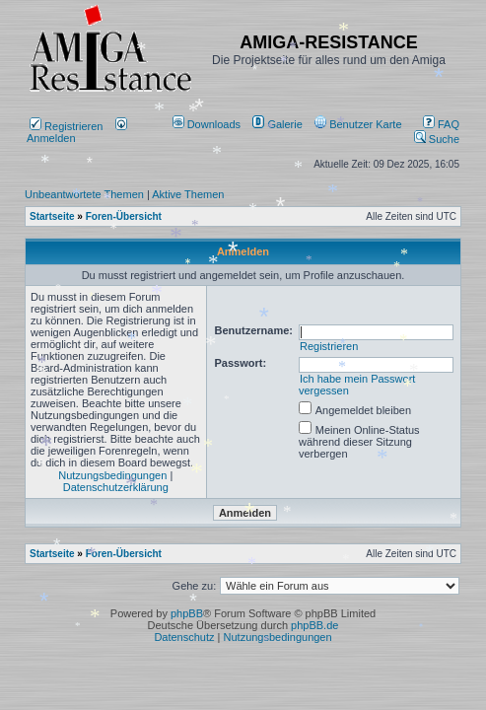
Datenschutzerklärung (116, 487)
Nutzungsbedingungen (112, 475)
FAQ (441, 124)
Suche (436, 139)
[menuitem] (208, 124)
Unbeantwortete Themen (84, 194)
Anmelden (77, 132)
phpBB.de (314, 625)
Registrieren (66, 126)
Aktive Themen (188, 194)
